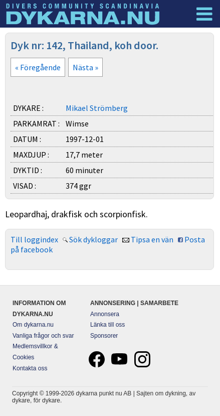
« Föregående (38, 67)
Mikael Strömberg (97, 108)
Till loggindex (34, 239)
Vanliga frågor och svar (43, 335)
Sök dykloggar (93, 239)
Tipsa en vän (152, 239)
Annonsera (104, 314)
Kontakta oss (30, 368)
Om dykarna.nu (33, 324)
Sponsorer (104, 335)
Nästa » (85, 67)
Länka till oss (107, 324)
